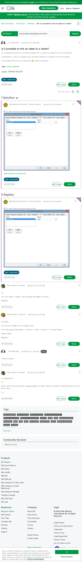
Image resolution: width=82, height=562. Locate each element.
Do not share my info (62, 543)
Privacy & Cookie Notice (63, 526)
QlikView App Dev (15, 71)
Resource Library (7, 511)
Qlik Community (7, 23)
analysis (6, 425)
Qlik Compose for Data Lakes (12, 482)
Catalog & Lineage (8, 495)
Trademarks (58, 529)
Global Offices (32, 535)
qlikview (43, 418)
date (15, 421)
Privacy (30, 525)
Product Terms (59, 540)
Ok (67, 552)
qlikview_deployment (11, 418)
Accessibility (32, 521)
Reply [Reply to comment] (69, 184)
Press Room (32, 515)
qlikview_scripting (36, 415)
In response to (7, 378)
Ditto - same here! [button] (9, 79)
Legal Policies (59, 523)
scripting (15, 425)
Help (62, 8)
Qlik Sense (5, 469)
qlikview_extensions (65, 421)
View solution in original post (15, 173)
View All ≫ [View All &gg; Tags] (7, 431)
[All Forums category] (4, 444)
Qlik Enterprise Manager (10, 492)
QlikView (30, 23)
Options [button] (78, 23)
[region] (40, 555)
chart (56, 418)
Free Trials (5, 518)
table (26, 421)
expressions (44, 421)
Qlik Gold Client (7, 498)
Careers (30, 528)
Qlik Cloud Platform (8, 465)
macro (53, 421)
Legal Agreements (61, 536)
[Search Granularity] (10, 33)
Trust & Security (33, 518)
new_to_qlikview (13, 66)
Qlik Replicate (6, 479)
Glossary (4, 525)
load (20, 421)
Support (4, 532)
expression (8, 421)
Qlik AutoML (5, 472)
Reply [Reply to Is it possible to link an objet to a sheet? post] (74, 84)
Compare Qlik (6, 521)
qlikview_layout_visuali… (53, 415)
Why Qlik (4, 502)
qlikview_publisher (66, 418)
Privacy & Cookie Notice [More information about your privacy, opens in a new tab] (35, 559)
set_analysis (34, 421)
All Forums (20, 23)
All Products (5, 462)
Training (4, 528)
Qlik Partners (6, 515)
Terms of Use (59, 533)
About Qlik (31, 511)
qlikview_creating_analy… (29, 418)
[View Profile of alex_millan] (13, 314)
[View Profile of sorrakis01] (13, 285)
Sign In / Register (73, 8)
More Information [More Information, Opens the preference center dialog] (67, 556)
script (50, 418)
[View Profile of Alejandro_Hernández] (19, 104)
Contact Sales (32, 538)
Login (31, 2)
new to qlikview (22, 415)
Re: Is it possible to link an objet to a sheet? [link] (54, 23)
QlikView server (20, 15)
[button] (79, 42)
